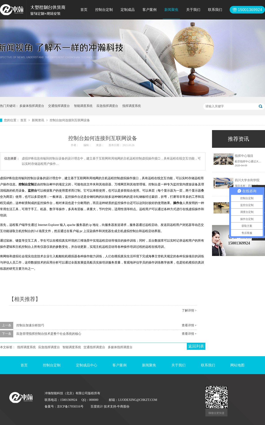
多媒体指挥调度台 (31, 106)
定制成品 (128, 10)
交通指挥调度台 (59, 106)
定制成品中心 (86, 365)
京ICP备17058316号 (70, 406)
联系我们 (215, 10)
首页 (83, 10)
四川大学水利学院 (247, 180)
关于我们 (193, 10)
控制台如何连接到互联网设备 (70, 120)
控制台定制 (104, 10)
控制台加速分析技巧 (30, 325)
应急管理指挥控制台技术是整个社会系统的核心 (48, 333)
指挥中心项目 (244, 156)
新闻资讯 (38, 120)
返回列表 (196, 346)
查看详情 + (189, 325)
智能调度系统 (83, 106)
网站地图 (237, 365)
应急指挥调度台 (107, 106)
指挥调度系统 (131, 106)
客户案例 (149, 10)
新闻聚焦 (171, 10)
